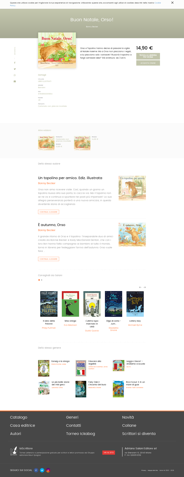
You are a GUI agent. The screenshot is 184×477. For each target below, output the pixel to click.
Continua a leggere (48, 212)
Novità (128, 417)
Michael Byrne (135, 325)
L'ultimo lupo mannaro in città (92, 324)
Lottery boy (135, 321)
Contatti (73, 425)
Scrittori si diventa (139, 434)
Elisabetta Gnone (113, 329)
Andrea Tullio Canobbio (134, 387)
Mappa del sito (153, 470)
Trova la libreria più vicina (148, 56)
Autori (15, 434)
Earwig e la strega (60, 361)
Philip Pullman (49, 328)
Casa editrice (22, 425)
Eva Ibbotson (70, 325)
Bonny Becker (92, 27)
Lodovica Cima (57, 387)
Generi (72, 417)
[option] (48, 310)
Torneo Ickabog (80, 434)
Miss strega (70, 321)
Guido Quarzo (92, 331)
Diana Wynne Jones (58, 364)
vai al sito (109, 452)
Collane (129, 425)
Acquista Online (148, 63)
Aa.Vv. (128, 367)
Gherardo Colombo (96, 367)
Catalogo (18, 417)
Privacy (143, 470)
